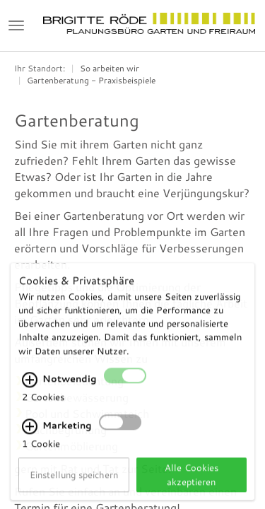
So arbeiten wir (109, 68)
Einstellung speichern (74, 484)
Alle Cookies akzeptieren (191, 484)
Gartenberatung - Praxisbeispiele (91, 80)
